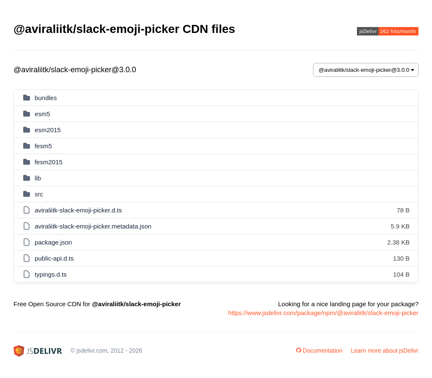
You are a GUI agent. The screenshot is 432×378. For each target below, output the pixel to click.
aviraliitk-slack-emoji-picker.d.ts (78, 210)
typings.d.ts (51, 274)
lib (38, 178)
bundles (46, 97)
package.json (53, 242)
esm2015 (48, 129)
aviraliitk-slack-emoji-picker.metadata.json (93, 226)
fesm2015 (48, 162)
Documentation (319, 350)
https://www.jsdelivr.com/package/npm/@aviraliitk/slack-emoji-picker (323, 312)
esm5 (42, 113)
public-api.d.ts (54, 258)
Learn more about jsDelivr (384, 350)
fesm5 (43, 146)
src (39, 194)
